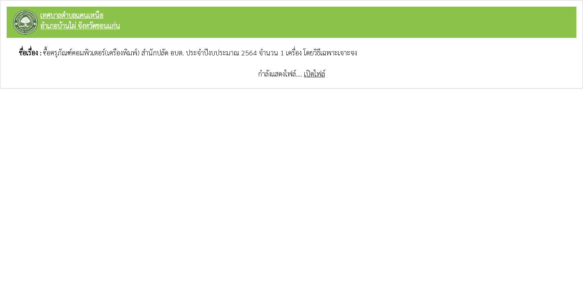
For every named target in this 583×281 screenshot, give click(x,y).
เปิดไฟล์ (314, 73)
